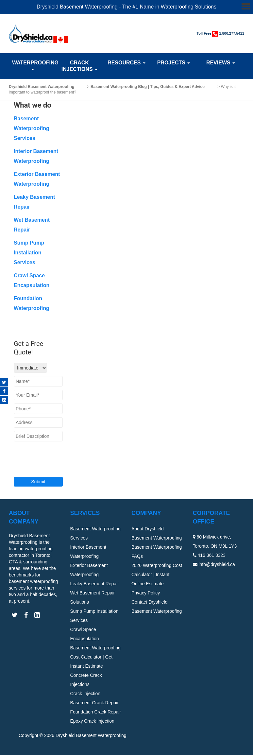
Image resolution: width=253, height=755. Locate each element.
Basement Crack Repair (94, 702)
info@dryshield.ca (216, 564)
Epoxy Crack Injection (92, 721)
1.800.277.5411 (231, 33)
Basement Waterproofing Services (31, 128)
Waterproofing (32, 65)
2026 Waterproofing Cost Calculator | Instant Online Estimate (156, 574)
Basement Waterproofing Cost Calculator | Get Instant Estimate (95, 657)
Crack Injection (85, 693)
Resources (126, 62)
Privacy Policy (145, 592)
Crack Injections (79, 66)
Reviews (220, 62)
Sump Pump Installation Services (29, 252)
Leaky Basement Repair (94, 583)
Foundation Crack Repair (95, 711)
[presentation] (53, 455)
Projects (173, 62)
